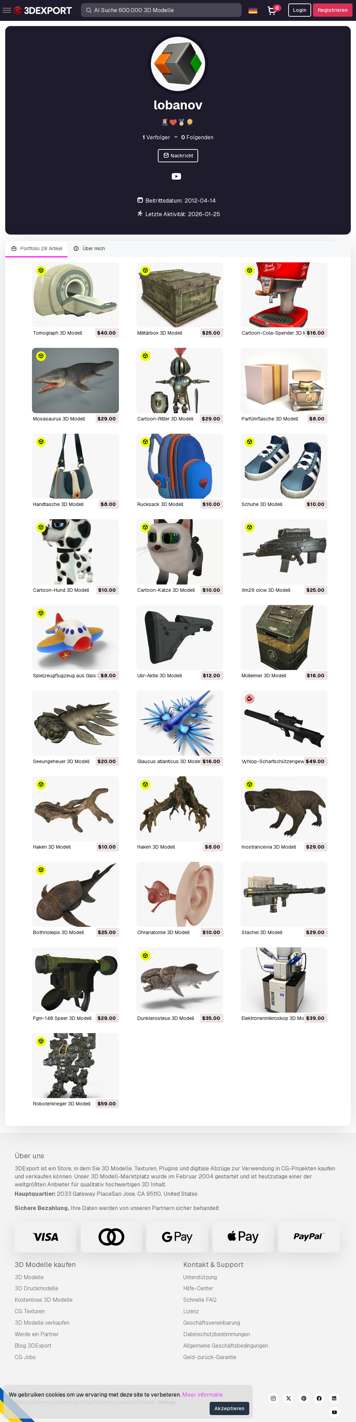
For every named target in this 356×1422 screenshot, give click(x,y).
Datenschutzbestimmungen (216, 1334)
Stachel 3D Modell (262, 932)
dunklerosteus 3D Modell (165, 1018)
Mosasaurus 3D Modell (59, 419)
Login (299, 10)
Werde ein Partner (37, 1334)
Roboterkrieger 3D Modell (61, 1104)
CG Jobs (25, 1357)
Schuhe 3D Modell (262, 504)
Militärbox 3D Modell (159, 333)
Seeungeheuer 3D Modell (61, 761)
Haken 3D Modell (52, 847)
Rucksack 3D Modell (160, 504)
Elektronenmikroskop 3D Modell (277, 1018)
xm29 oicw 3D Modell (266, 590)
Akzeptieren (229, 1408)
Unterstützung (200, 1277)
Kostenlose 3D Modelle (44, 1300)
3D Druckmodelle (36, 1288)
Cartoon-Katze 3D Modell (166, 590)
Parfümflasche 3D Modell (270, 419)
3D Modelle (29, 1277)
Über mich (89, 248)
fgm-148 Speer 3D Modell (62, 1018)
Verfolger (156, 137)
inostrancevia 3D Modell (269, 847)
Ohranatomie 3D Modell (163, 932)
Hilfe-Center (198, 1288)
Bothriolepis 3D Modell (58, 932)
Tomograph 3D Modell (57, 333)
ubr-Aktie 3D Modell (159, 675)
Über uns (29, 1155)
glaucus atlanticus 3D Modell (169, 761)
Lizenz (191, 1311)
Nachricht (178, 156)
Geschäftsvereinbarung (211, 1322)
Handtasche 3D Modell (58, 504)
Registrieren (333, 10)
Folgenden (197, 137)
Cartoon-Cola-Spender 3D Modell (280, 333)
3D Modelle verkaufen (42, 1322)
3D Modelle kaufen (45, 1264)
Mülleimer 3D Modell (264, 675)
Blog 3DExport (33, 1345)
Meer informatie (202, 1394)
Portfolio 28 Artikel (36, 248)
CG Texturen (30, 1311)
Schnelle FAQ (200, 1300)
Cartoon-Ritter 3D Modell (165, 419)
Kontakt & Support (213, 1264)
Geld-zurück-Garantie (209, 1357)
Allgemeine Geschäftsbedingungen (225, 1345)
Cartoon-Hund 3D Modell (61, 590)
